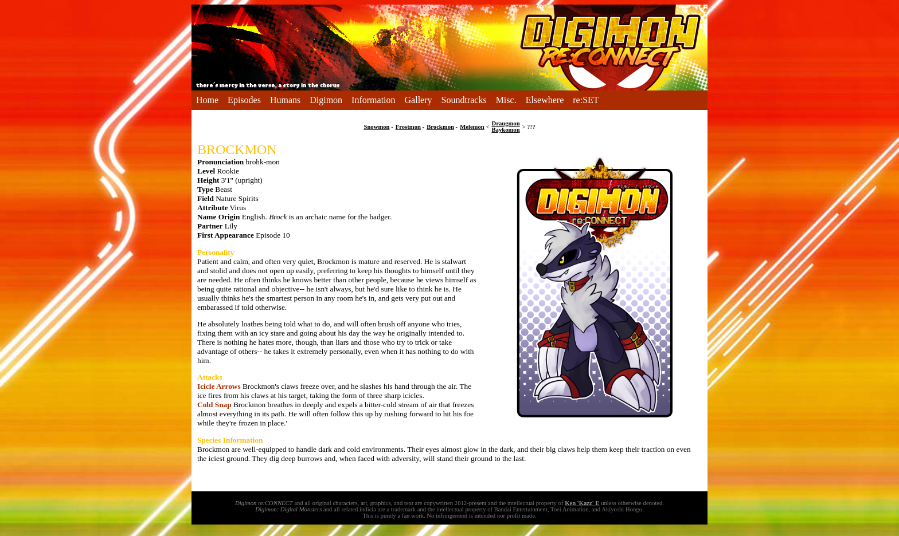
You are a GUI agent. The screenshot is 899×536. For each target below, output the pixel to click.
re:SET (586, 100)
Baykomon (505, 130)
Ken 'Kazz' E (582, 503)
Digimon (326, 100)
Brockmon (440, 127)
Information (373, 100)
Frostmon (408, 127)
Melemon (472, 127)
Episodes (244, 100)
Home (207, 100)
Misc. (506, 100)
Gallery (418, 100)
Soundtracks (464, 100)
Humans (285, 100)
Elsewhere (545, 100)
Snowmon (377, 127)
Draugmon (505, 123)
